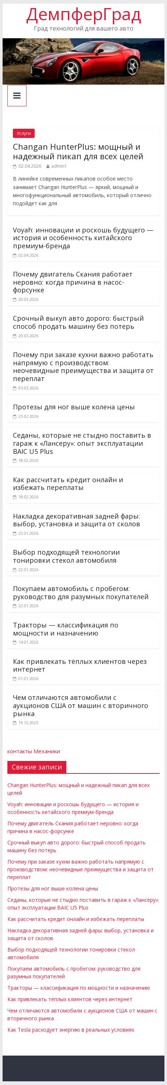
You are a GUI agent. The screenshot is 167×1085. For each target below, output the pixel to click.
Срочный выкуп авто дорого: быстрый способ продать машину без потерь (78, 322)
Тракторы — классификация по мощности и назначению (65, 628)
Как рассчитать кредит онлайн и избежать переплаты (68, 483)
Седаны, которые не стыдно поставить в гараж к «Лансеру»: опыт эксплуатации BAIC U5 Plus (82, 443)
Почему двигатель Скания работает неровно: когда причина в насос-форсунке (73, 282)
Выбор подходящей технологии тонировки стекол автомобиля (66, 556)
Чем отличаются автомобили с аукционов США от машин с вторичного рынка (80, 705)
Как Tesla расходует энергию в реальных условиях (70, 1029)
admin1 (59, 166)
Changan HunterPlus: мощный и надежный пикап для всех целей (78, 151)
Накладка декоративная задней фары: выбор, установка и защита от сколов (76, 520)
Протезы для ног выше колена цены (74, 406)
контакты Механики (33, 751)
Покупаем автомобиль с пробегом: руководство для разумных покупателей (81, 592)
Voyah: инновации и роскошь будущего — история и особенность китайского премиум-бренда (83, 237)
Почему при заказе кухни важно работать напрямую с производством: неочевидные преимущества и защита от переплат (83, 366)
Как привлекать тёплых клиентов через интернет (80, 665)
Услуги (24, 133)
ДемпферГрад (83, 13)
